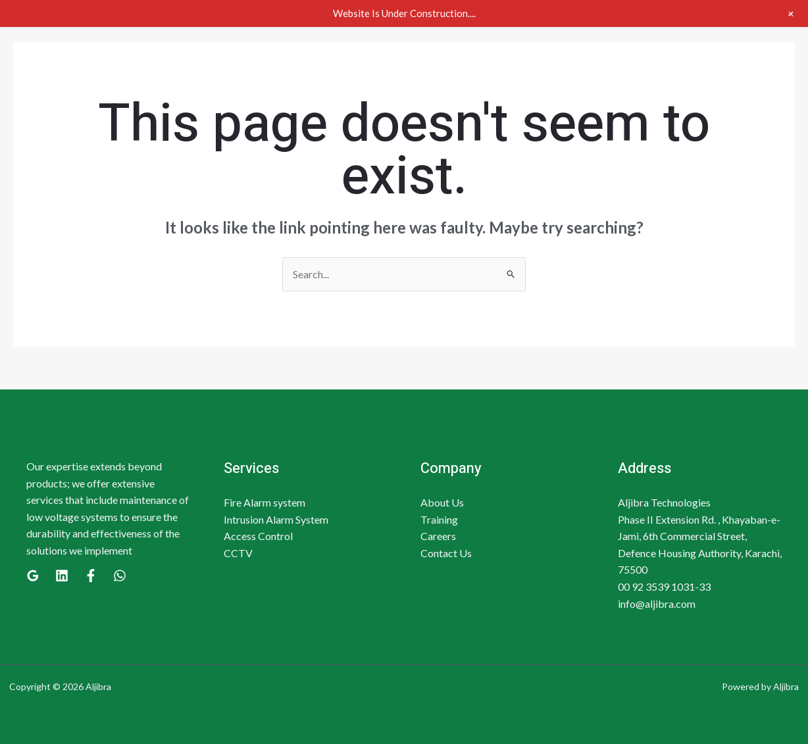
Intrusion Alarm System (276, 519)
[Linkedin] (61, 575)
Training (439, 519)
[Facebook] (90, 575)
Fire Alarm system (264, 502)
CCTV (238, 553)
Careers (438, 536)
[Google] (32, 575)
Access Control (258, 536)
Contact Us (446, 553)
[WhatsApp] (119, 575)
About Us (442, 502)
